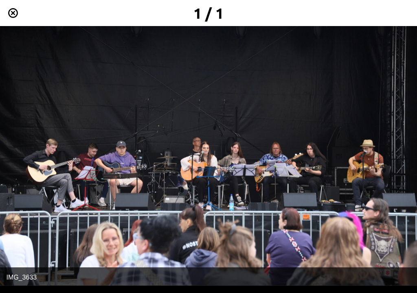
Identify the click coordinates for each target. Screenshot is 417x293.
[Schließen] (13, 13)
